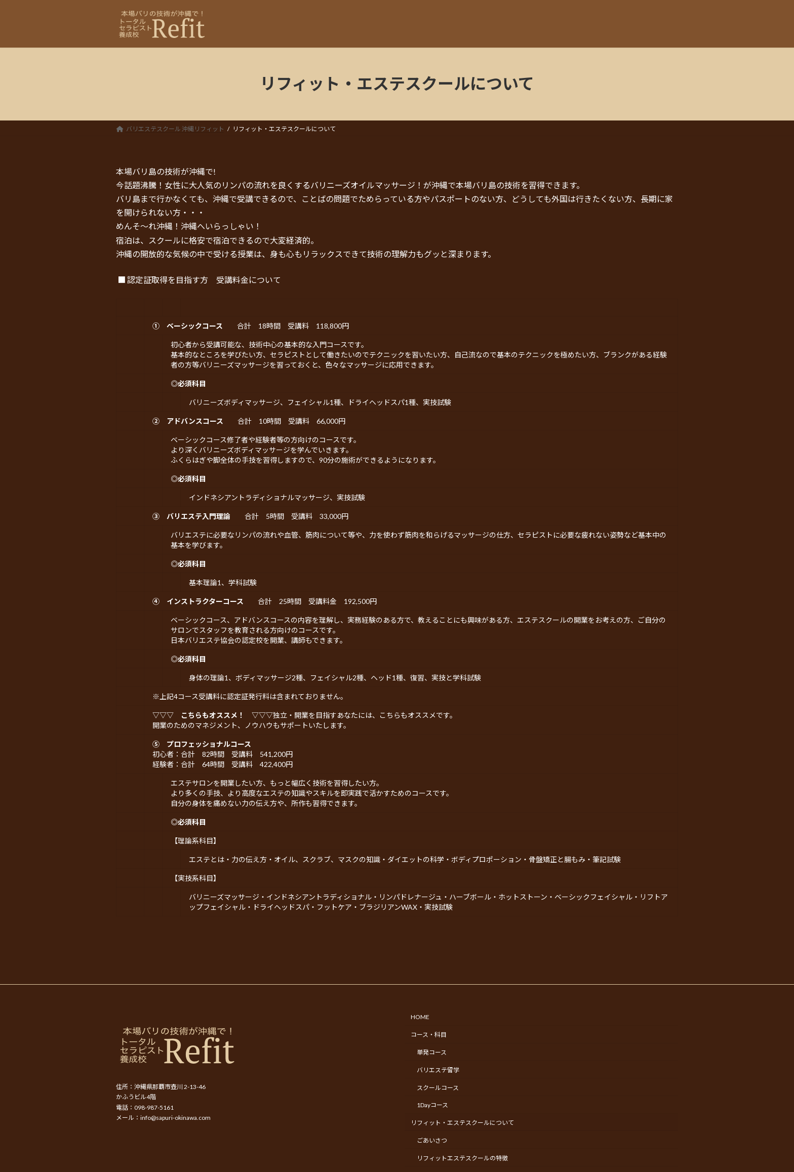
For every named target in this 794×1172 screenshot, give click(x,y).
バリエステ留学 (438, 1070)
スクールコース (438, 1088)
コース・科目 (429, 1034)
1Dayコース (432, 1105)
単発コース (432, 1052)
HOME (420, 1017)
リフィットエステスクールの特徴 (462, 1158)
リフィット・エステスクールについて (462, 1122)
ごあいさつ (432, 1140)
